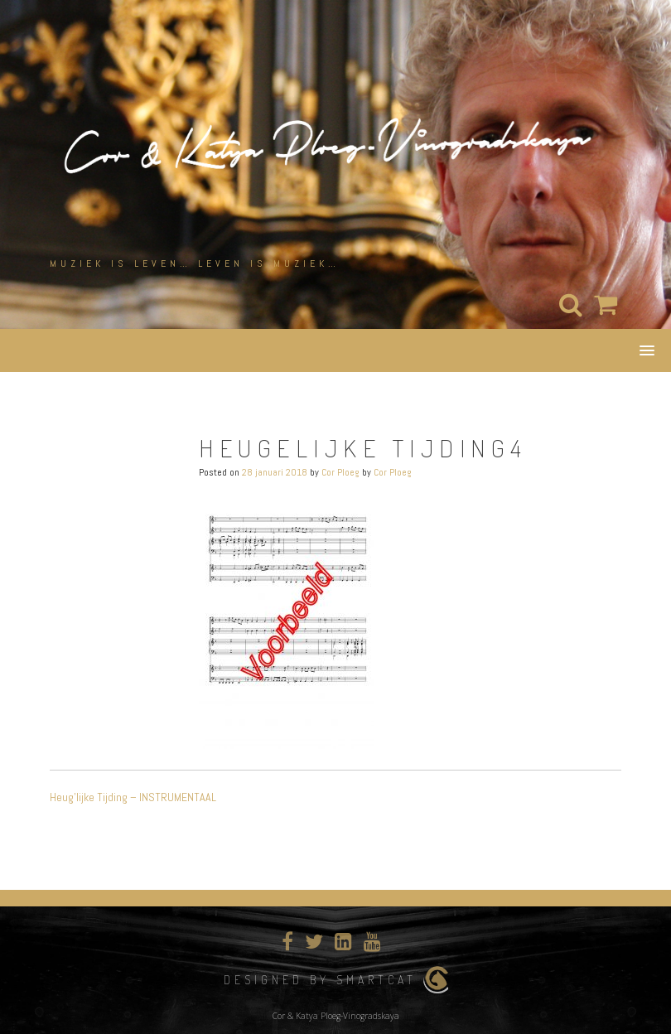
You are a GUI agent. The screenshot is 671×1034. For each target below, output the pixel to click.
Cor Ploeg (340, 472)
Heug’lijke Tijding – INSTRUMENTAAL (133, 797)
